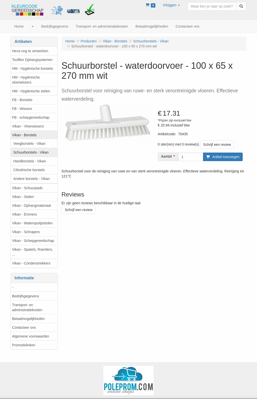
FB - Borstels (22, 100)
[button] (171, 5)
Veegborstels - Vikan (29, 144)
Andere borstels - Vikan (31, 179)
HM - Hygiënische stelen (31, 91)
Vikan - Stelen (23, 197)
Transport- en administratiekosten (27, 307)
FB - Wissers (22, 109)
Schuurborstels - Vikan (31, 152)
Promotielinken (23, 345)
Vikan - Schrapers (26, 232)
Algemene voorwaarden (30, 336)
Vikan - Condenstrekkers (31, 263)
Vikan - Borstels (24, 135)
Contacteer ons (24, 327)
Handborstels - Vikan (29, 161)
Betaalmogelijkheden (28, 319)
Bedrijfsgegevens (25, 296)
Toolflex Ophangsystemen (32, 60)
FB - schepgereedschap (30, 117)
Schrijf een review (217, 145)
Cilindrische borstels (29, 170)
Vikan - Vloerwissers (28, 126)
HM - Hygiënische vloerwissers (26, 79)
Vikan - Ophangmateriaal (31, 206)
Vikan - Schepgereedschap (33, 241)
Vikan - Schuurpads (27, 188)
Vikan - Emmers (24, 214)
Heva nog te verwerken (30, 51)
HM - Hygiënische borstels (32, 68)
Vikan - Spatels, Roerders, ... (32, 251)
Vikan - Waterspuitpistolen (32, 223)
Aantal (166, 156)
